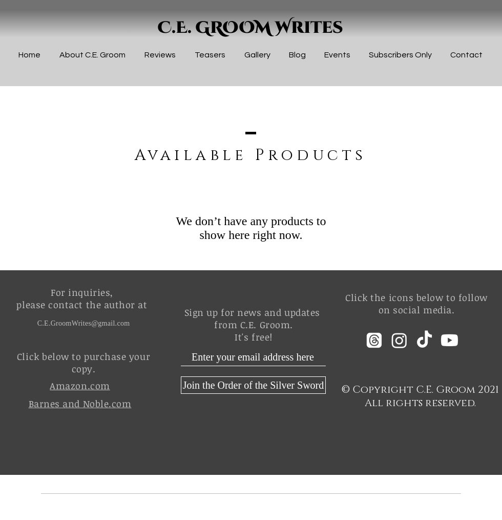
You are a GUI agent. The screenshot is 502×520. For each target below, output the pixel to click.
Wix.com (344, 512)
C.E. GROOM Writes (250, 28)
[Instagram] (399, 340)
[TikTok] (424, 340)
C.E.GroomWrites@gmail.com (83, 323)
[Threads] (374, 340)
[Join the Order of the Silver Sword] (253, 385)
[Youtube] (449, 340)
